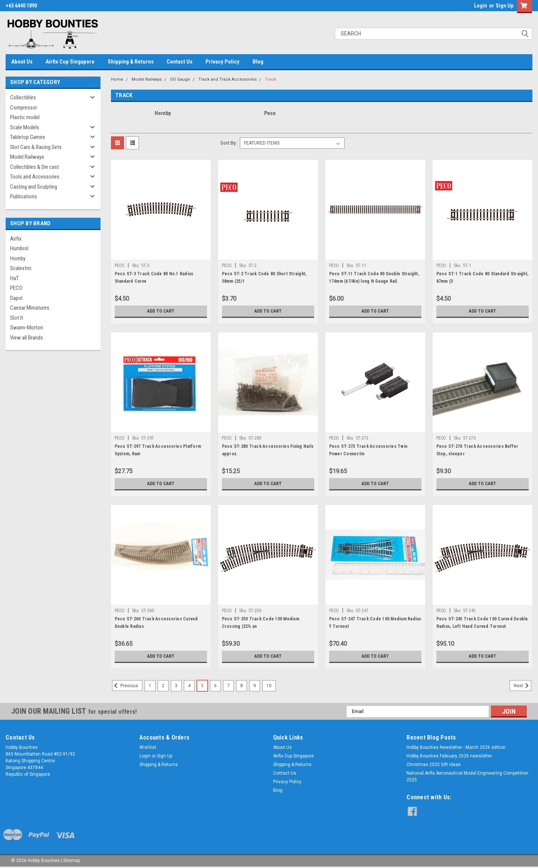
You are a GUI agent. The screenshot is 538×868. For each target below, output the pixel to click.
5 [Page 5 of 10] (202, 685)
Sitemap (71, 860)
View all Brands (26, 337)
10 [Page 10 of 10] (269, 685)
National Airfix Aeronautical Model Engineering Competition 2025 (467, 776)
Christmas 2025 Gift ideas (433, 764)
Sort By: (228, 143)
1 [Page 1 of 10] (150, 685)
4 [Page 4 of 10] (189, 685)
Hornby (17, 258)
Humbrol (19, 248)
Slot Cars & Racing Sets (36, 147)
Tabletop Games (27, 137)
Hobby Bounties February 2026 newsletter (449, 756)
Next (522, 685)
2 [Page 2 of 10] (163, 685)
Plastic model (25, 117)
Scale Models (24, 127)
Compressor (23, 107)
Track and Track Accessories (227, 79)
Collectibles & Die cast (34, 167)
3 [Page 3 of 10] (176, 685)
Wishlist (147, 747)
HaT (14, 278)
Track (270, 79)
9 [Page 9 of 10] (254, 685)
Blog (258, 61)
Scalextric (21, 268)
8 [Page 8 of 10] (241, 685)
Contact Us (179, 61)
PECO (16, 288)
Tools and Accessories (34, 176)
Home (117, 79)
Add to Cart (161, 311)
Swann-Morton (26, 327)
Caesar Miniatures (29, 307)
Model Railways (27, 157)
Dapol (16, 298)
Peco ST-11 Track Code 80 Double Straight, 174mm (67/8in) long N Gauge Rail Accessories (374, 281)
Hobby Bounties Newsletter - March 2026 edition (455, 747)
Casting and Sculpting (33, 186)
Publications (23, 196)
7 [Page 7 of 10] (228, 685)
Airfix (16, 238)
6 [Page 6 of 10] (215, 685)
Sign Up (504, 6)
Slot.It (16, 317)
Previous (125, 685)
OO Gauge (180, 79)
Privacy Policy (222, 61)
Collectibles (23, 97)
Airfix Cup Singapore (70, 61)
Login (480, 6)
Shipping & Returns (131, 61)
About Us (22, 61)
